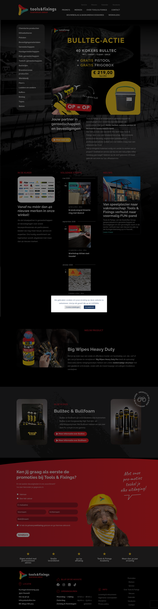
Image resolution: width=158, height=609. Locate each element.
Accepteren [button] (89, 307)
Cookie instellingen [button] (73, 307)
